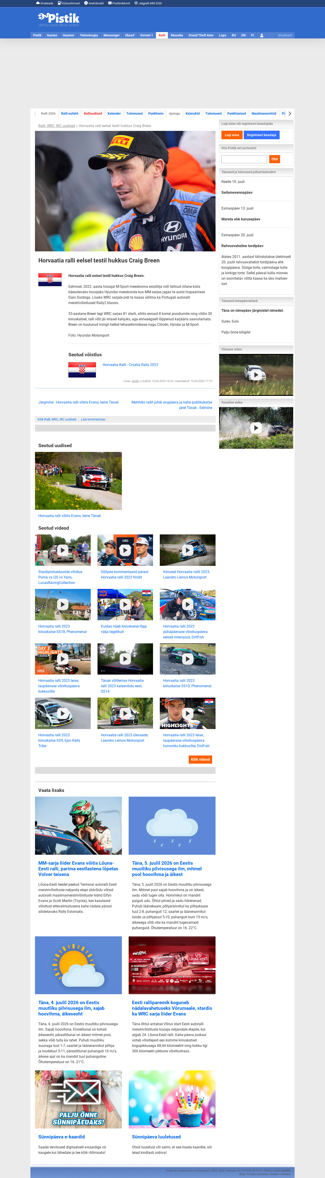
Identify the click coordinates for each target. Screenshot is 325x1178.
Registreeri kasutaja (261, 135)
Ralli (162, 35)
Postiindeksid (119, 3)
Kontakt (274, 1174)
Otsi (275, 159)
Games (52, 35)
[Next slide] (289, 114)
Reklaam (286, 1174)
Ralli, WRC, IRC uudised (56, 126)
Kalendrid (193, 113)
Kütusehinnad (69, 3)
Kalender (114, 113)
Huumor (68, 35)
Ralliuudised (93, 113)
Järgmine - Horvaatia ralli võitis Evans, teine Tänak (78, 402)
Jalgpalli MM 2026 (148, 3)
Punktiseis (155, 113)
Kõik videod (200, 759)
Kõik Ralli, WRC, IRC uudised (56, 419)
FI (252, 35)
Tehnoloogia (89, 35)
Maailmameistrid (263, 113)
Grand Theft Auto (201, 35)
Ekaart (130, 35)
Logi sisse (232, 135)
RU (234, 35)
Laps (222, 35)
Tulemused (134, 113)
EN (243, 35)
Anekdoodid (94, 3)
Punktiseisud (236, 113)
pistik (135, 381)
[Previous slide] (35, 114)
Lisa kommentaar (93, 419)
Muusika (177, 35)
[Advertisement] (162, 73)
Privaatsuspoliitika (257, 1174)
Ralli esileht (69, 113)
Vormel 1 (146, 35)
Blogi (242, 1174)
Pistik (37, 35)
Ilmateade (44, 3)
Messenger (112, 35)
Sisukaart (285, 35)
